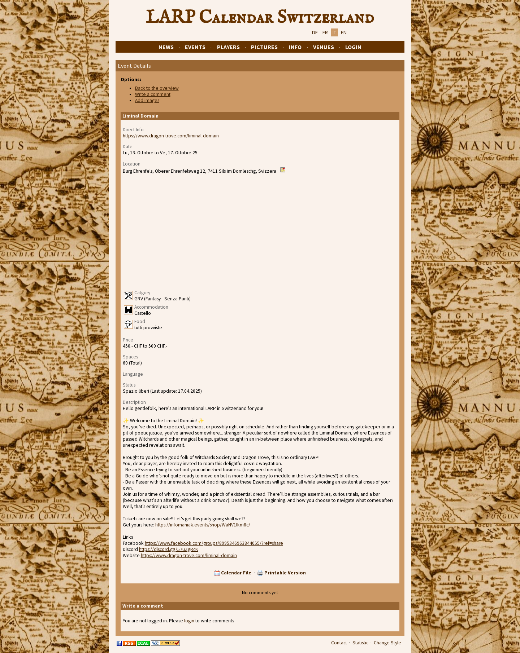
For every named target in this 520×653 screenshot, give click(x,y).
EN (344, 32)
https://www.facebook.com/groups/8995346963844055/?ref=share (214, 543)
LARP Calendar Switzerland (260, 17)
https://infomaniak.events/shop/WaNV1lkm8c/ (202, 525)
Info (295, 46)
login (189, 621)
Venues (323, 46)
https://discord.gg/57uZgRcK (168, 549)
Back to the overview (157, 88)
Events (195, 46)
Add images (147, 100)
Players (228, 46)
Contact (339, 643)
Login (353, 46)
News (166, 46)
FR (325, 32)
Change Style (387, 643)
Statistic (360, 643)
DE (315, 32)
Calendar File (236, 573)
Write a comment (152, 94)
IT (334, 32)
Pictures (264, 46)
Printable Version (285, 573)
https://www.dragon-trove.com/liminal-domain (171, 136)
